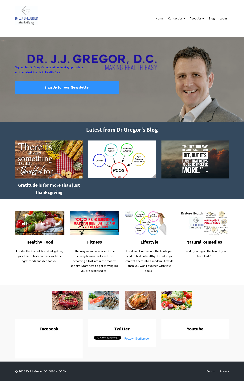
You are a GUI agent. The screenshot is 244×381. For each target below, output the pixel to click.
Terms (210, 371)
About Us (195, 18)
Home (160, 18)
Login (223, 18)
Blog (212, 18)
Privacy (224, 371)
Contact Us (175, 18)
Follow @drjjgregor (137, 338)
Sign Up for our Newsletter (67, 87)
